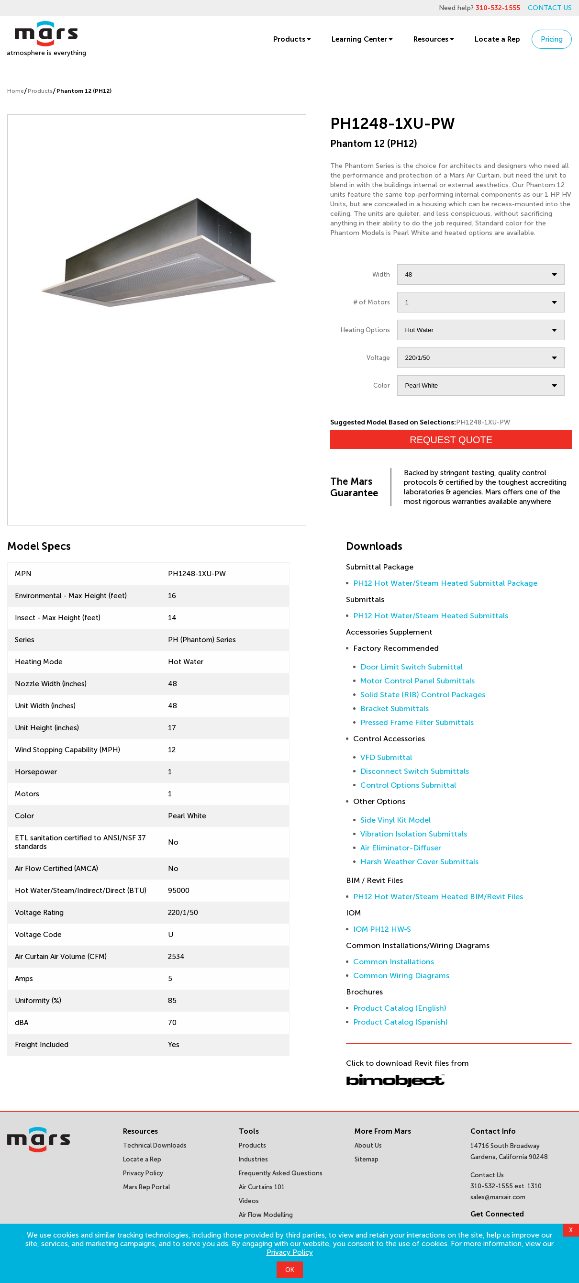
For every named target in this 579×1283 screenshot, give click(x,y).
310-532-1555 (498, 8)
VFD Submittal (386, 757)
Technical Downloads (155, 1145)
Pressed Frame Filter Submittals (417, 722)
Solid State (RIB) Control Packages (422, 694)
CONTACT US (550, 8)
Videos (249, 1201)
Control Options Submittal (408, 785)
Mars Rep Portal (146, 1187)
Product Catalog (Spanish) (400, 1021)
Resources (434, 39)
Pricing (552, 39)
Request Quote (451, 440)
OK (289, 1269)
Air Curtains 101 (262, 1187)
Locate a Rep (497, 39)
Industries (253, 1159)
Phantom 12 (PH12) (83, 91)
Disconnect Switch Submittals (414, 771)
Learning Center (363, 39)
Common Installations (393, 961)
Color (381, 385)
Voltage (378, 357)
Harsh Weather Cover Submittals (419, 861)
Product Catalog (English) (399, 1008)
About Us (368, 1145)
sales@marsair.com (497, 1197)
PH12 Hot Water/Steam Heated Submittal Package (445, 583)
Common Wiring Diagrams (401, 975)
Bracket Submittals (394, 708)
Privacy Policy (290, 1252)
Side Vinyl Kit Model (395, 820)
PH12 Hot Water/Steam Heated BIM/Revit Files (438, 896)
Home (15, 91)
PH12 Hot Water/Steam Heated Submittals (430, 615)
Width (381, 274)
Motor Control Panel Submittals (417, 680)
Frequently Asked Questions (281, 1173)
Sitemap (367, 1159)
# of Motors (371, 302)
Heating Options (365, 330)
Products (292, 39)
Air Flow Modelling (266, 1214)
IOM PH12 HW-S (382, 929)
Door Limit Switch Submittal (411, 666)
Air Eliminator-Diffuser (400, 847)
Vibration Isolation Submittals (413, 833)
